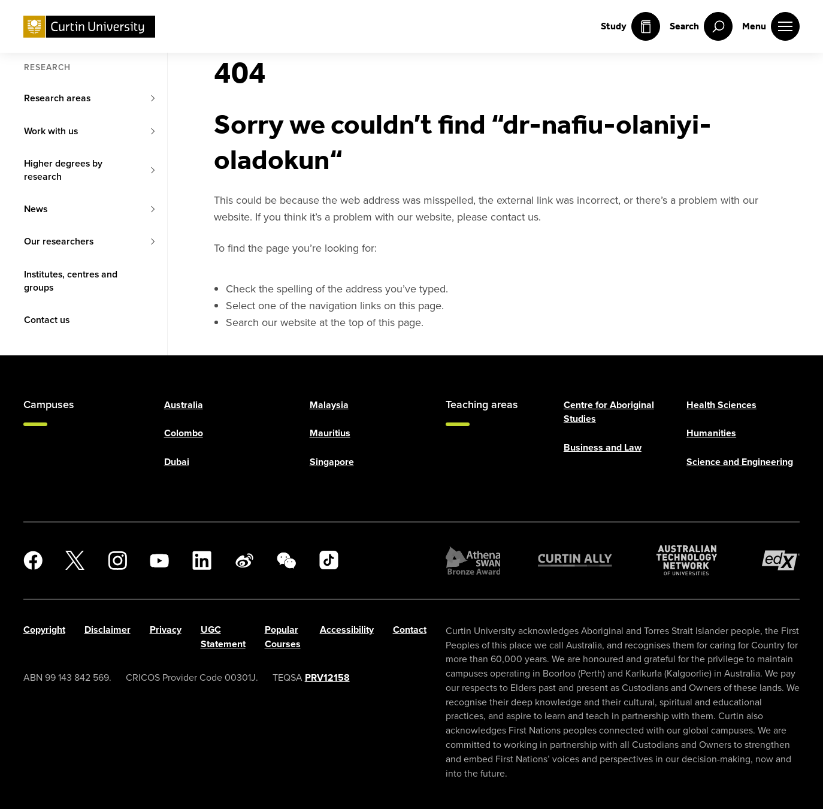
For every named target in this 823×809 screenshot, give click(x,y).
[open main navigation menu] (771, 26)
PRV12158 (327, 677)
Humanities (711, 433)
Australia (183, 405)
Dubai (176, 462)
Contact (409, 629)
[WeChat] (286, 560)
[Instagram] (117, 560)
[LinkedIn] (201, 560)
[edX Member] (781, 560)
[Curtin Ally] (575, 560)
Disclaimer (107, 629)
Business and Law (603, 447)
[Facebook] (33, 560)
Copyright (44, 629)
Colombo (183, 433)
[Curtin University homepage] (89, 27)
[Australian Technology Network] (686, 560)
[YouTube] (159, 560)
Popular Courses (283, 637)
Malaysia (329, 405)
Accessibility (347, 629)
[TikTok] (328, 560)
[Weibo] (244, 560)
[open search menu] (701, 26)
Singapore (332, 462)
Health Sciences (721, 405)
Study (630, 26)
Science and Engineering (739, 462)
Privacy (165, 629)
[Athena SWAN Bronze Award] (473, 560)
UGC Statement (223, 637)
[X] (74, 560)
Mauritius (330, 433)
